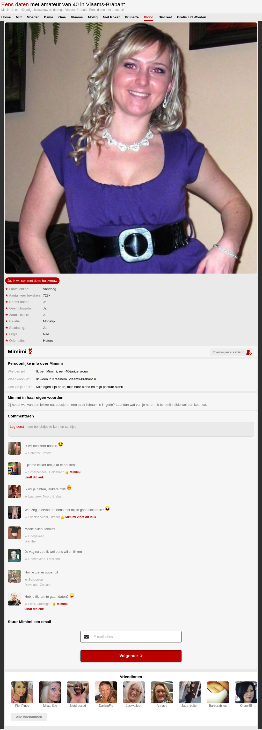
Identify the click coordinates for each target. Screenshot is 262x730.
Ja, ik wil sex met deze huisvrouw (32, 281)
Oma (62, 17)
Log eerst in (18, 427)
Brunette (132, 17)
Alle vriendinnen (29, 717)
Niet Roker (111, 17)
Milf (18, 17)
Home (6, 17)
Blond (149, 17)
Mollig (93, 17)
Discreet (165, 17)
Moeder (33, 17)
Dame (48, 17)
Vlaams (77, 17)
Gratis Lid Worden (191, 17)
